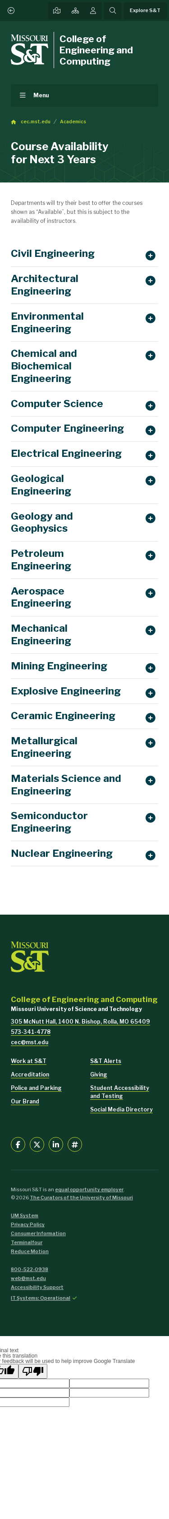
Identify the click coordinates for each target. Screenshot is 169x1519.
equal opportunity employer (89, 1190)
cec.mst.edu (35, 122)
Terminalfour (26, 1243)
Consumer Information (38, 1234)
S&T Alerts (105, 1061)
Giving (98, 1074)
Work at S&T (28, 1061)
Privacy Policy (28, 1225)
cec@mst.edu (29, 1042)
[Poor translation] (32, 1371)
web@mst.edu (28, 1278)
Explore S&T (145, 10)
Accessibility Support (37, 1287)
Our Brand (25, 1101)
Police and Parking (36, 1088)
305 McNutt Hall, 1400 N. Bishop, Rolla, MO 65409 (80, 1021)
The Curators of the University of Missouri (81, 1198)
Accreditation (30, 1074)
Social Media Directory (121, 1109)
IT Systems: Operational (40, 1298)
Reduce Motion (30, 1251)
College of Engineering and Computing (96, 50)
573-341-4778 (30, 1032)
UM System (24, 1216)
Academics (73, 122)
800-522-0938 (29, 1269)
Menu (41, 95)
